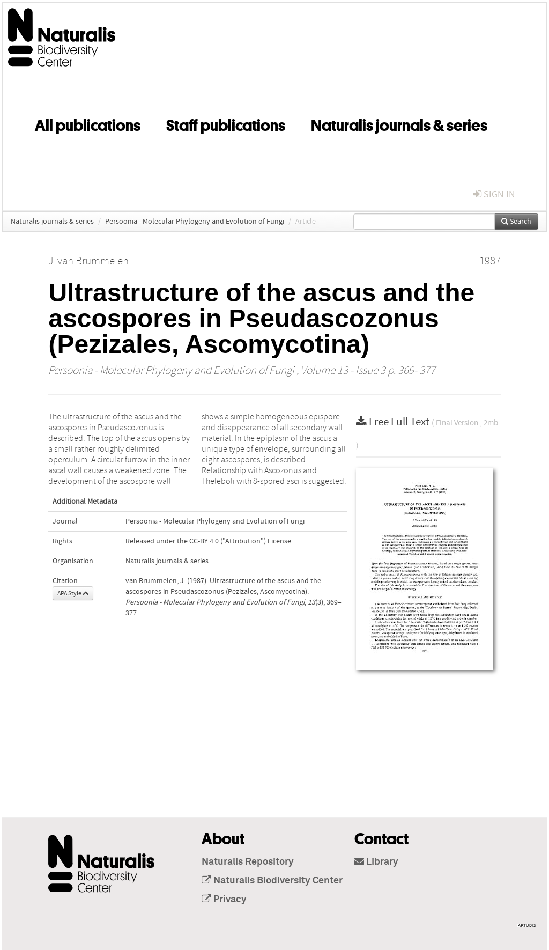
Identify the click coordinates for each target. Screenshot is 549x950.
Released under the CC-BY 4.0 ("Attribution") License (208, 541)
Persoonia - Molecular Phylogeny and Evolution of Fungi (194, 221)
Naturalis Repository (248, 862)
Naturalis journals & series (399, 123)
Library (376, 862)
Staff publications (225, 123)
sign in (494, 194)
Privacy (224, 899)
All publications (87, 123)
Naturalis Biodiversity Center (272, 881)
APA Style (72, 593)
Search (516, 221)
